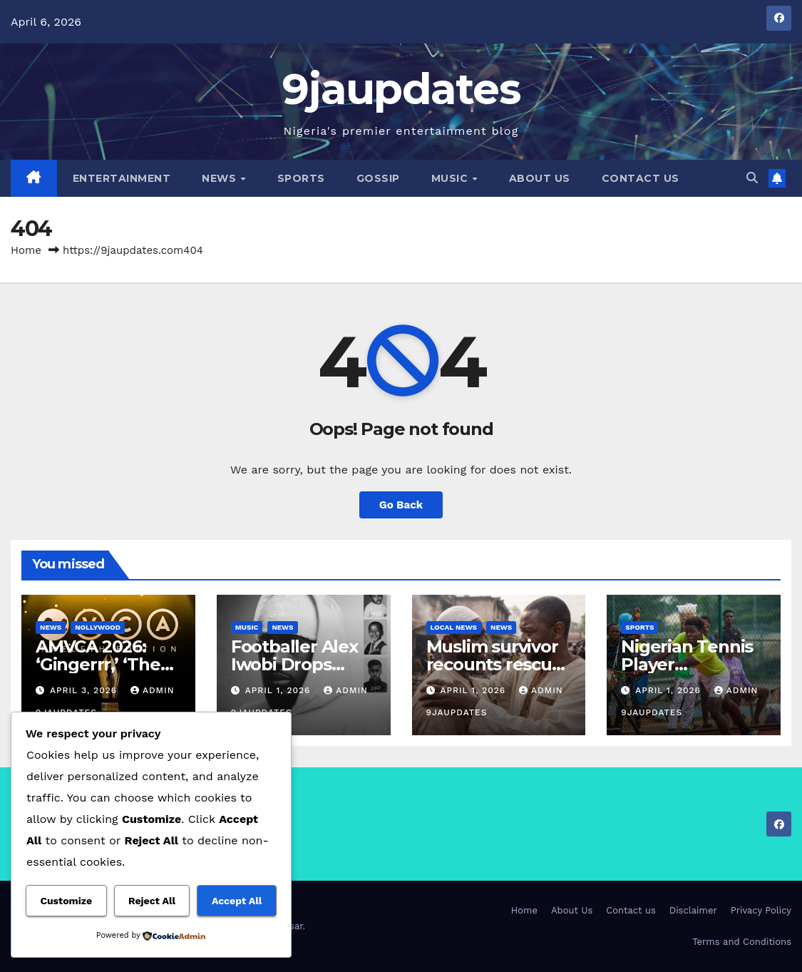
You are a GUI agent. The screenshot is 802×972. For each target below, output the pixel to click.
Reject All (151, 900)
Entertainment (122, 178)
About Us (539, 178)
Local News (454, 627)
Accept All (237, 900)
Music (451, 178)
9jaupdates (401, 89)
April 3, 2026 (85, 690)
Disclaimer (693, 910)
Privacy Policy (761, 910)
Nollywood (97, 627)
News (221, 178)
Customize (66, 900)
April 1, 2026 (279, 690)
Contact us (640, 178)
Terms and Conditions (741, 941)
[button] (752, 178)
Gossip (378, 178)
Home (26, 250)
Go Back (401, 504)
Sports (301, 178)
